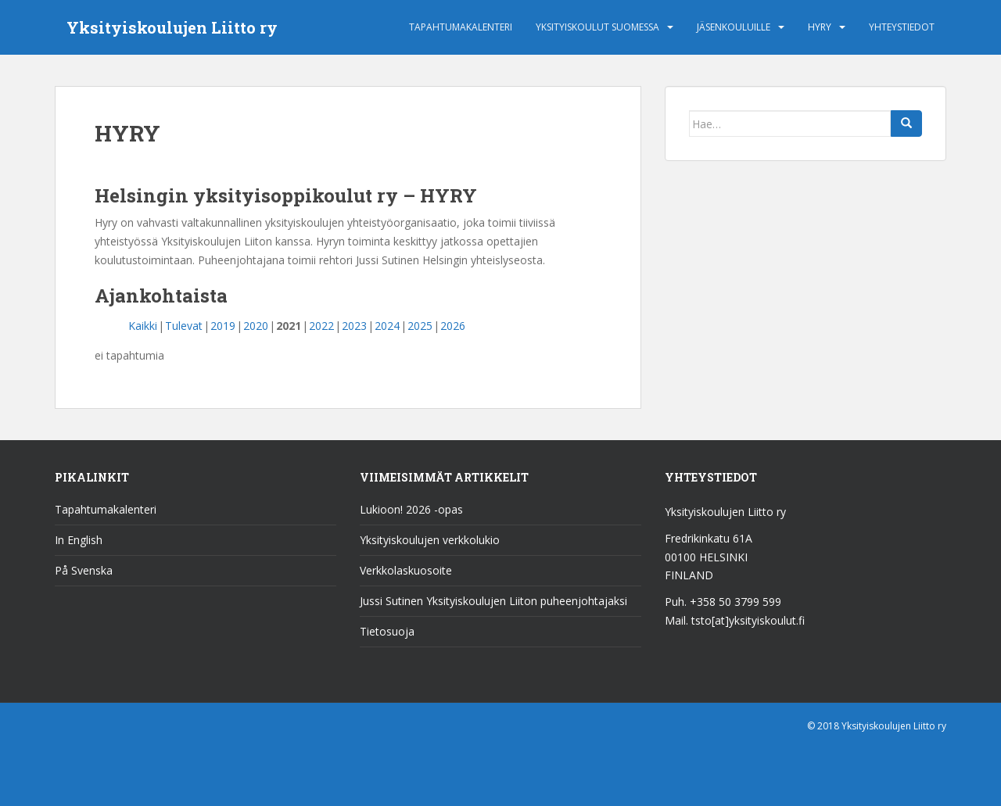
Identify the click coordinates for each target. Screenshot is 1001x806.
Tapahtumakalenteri (460, 27)
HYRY (819, 27)
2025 (419, 325)
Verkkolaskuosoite (406, 570)
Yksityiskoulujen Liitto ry (172, 27)
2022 (321, 325)
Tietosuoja (387, 631)
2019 (222, 325)
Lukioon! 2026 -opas (411, 509)
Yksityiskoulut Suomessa (597, 27)
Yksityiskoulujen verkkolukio (430, 539)
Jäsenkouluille (733, 27)
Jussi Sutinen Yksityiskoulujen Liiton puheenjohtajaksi (493, 600)
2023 (354, 325)
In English (78, 539)
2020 (255, 325)
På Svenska (84, 570)
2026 (452, 325)
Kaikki (142, 325)
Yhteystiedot (902, 27)
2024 (387, 325)
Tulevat (184, 325)
